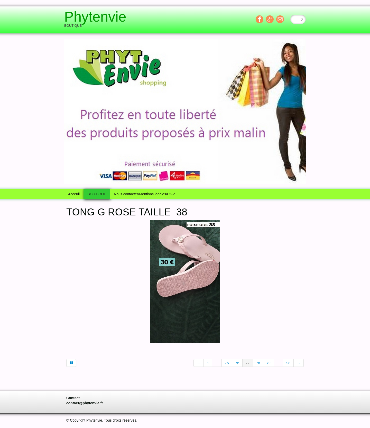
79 (268, 363)
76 (237, 363)
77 (248, 363)
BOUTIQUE (96, 194)
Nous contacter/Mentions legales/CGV (144, 194)
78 (258, 363)
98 (288, 363)
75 (227, 363)
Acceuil (74, 194)
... (216, 363)
